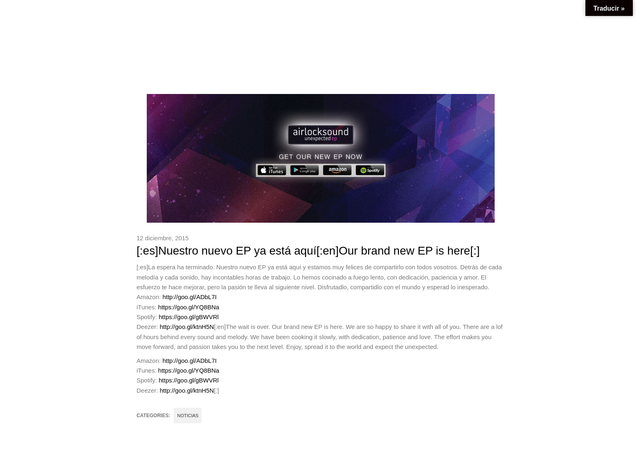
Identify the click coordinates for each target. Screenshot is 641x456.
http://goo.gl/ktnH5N (187, 326)
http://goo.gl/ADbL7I (189, 296)
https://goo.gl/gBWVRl (189, 316)
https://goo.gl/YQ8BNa (188, 307)
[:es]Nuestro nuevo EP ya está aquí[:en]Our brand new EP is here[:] (308, 250)
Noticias (187, 415)
